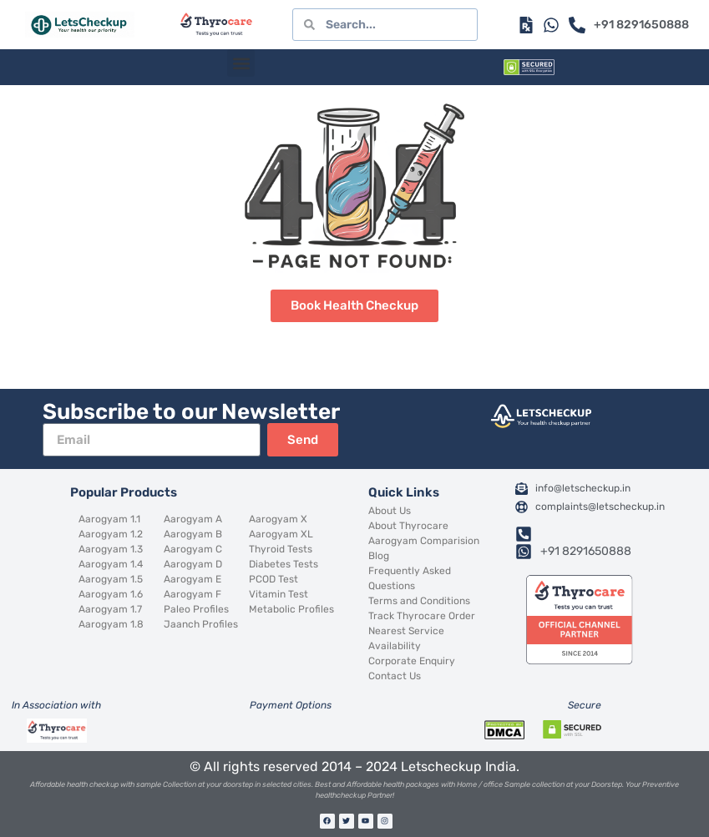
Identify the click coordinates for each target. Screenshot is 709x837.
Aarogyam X (278, 519)
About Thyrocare (408, 526)
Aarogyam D (193, 564)
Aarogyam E (192, 579)
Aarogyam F (192, 594)
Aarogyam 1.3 (110, 549)
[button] (241, 63)
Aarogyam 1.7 (110, 609)
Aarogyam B (193, 534)
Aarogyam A (193, 519)
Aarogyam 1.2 (110, 534)
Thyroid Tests (280, 549)
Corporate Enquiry (411, 661)
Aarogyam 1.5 (110, 579)
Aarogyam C (193, 549)
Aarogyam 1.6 (110, 594)
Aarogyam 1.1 (109, 519)
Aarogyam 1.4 (110, 564)
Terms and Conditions (419, 601)
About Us (389, 511)
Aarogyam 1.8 (111, 624)
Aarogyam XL (281, 534)
